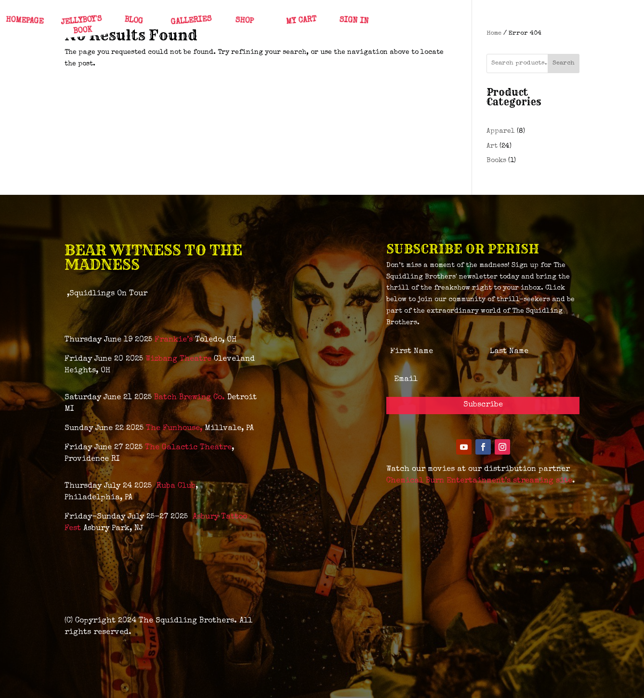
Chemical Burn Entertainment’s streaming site (479, 481)
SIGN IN (353, 20)
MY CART (300, 21)
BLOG (133, 21)
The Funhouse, (174, 428)
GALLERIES (191, 20)
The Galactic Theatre (188, 448)
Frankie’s (174, 340)
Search (563, 63)
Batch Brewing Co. (189, 398)
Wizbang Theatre (178, 359)
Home (493, 33)
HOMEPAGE (24, 21)
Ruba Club (176, 486)
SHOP (244, 21)
